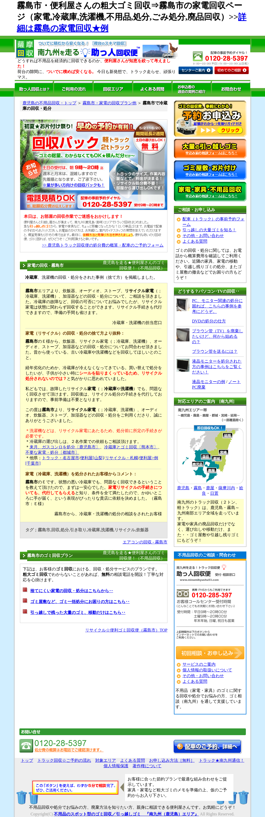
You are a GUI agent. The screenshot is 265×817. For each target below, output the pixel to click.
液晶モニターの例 (208, 381)
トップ (27, 760)
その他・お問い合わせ (203, 235)
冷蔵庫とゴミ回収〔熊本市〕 (131, 447)
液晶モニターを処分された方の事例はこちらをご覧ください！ (217, 366)
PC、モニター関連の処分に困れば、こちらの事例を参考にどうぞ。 (217, 306)
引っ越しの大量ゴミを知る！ (209, 230)
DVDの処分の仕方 (209, 321)
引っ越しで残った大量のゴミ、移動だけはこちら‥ (78, 612)
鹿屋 (210, 488)
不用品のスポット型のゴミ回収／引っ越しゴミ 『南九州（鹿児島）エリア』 (126, 814)
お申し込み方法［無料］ (172, 760)
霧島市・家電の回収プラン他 (109, 103)
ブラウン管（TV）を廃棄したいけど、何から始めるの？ (217, 336)
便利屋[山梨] (92, 458)
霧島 (198, 488)
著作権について (146, 766)
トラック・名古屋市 (60, 458)
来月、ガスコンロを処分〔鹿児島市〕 (65, 447)
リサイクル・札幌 (121, 458)
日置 (214, 493)
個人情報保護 (116, 766)
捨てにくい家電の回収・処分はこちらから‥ (71, 591)
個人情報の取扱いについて (207, 670)
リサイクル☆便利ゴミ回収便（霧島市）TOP (126, 630)
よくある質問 (194, 241)
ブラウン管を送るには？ (215, 351)
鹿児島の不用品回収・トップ (49, 103)
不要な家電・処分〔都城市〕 (52, 452)
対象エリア (105, 760)
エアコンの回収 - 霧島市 (145, 542)
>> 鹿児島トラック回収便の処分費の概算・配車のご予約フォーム (103, 245)
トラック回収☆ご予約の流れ (64, 760)
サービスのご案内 (199, 664)
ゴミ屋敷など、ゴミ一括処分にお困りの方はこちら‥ (80, 601)
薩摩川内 (226, 488)
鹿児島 (183, 488)
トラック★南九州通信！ (221, 760)
